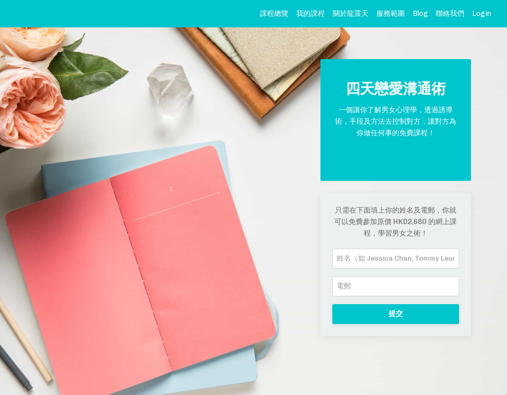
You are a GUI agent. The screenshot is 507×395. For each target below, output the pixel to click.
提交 (396, 313)
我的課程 (310, 13)
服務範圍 (390, 13)
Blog (420, 13)
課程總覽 (274, 13)
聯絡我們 (450, 13)
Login (481, 13)
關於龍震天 (350, 13)
